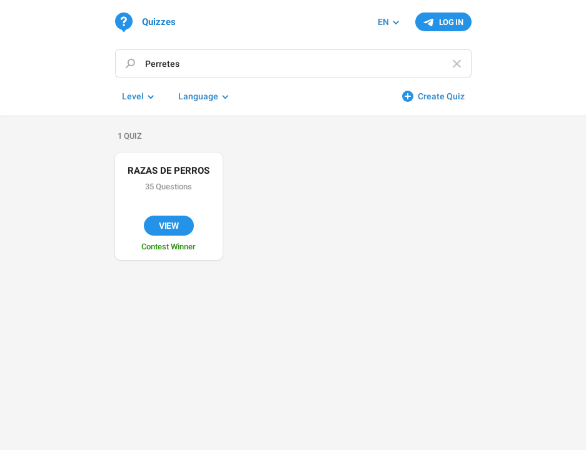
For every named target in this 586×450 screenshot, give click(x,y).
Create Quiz (441, 96)
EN (383, 22)
